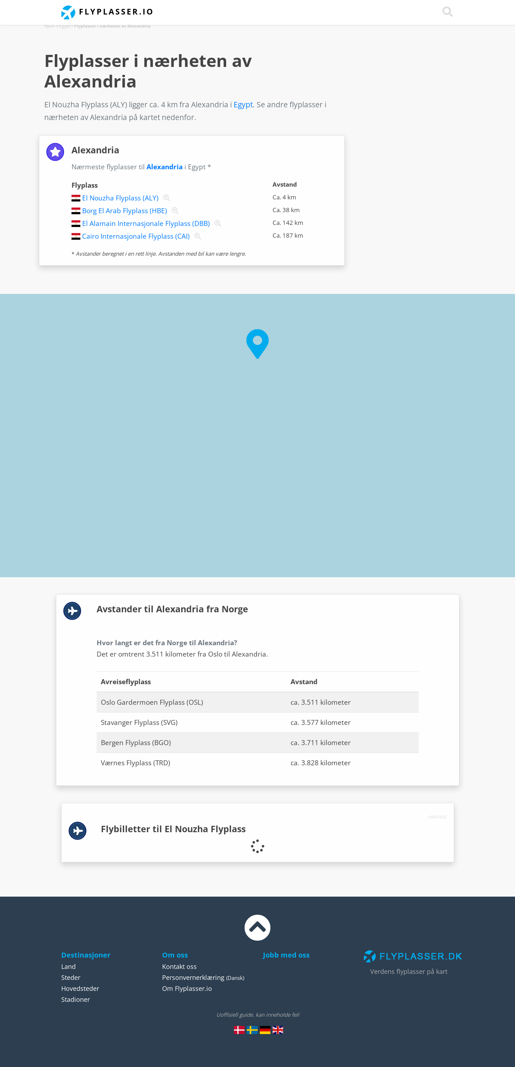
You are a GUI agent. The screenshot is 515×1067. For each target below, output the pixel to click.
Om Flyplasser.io (187, 988)
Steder (70, 977)
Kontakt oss (179, 966)
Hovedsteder (80, 988)
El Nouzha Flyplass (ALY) (120, 198)
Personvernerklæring (193, 977)
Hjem (49, 26)
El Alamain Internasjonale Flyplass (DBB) (146, 223)
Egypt (64, 26)
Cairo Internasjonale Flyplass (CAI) (136, 236)
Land (68, 966)
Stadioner (75, 999)
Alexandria (165, 166)
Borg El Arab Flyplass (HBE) (124, 210)
